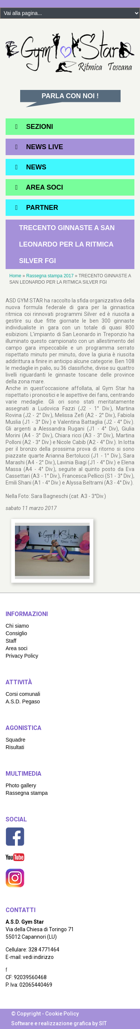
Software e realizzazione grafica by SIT (59, 1023)
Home (15, 275)
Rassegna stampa (27, 793)
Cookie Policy (62, 1014)
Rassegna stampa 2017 (50, 275)
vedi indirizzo (38, 957)
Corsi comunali (23, 694)
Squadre (15, 740)
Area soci (16, 648)
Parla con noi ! (70, 96)
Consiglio (16, 633)
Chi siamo (17, 626)
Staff (11, 641)
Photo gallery (21, 785)
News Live (44, 147)
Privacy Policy (22, 656)
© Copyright (26, 1014)
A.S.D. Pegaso (23, 701)
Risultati (15, 747)
